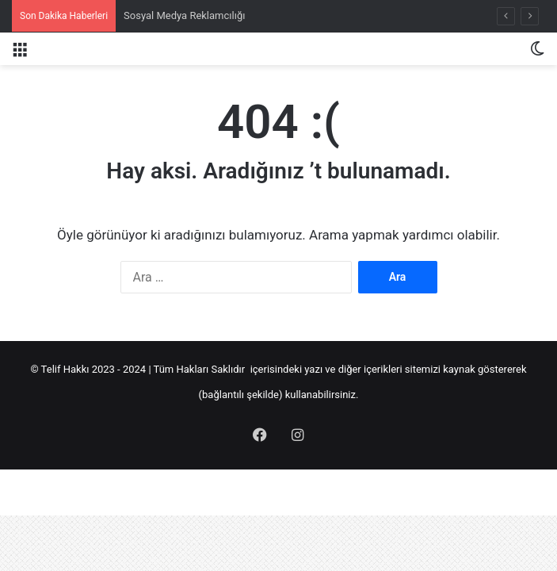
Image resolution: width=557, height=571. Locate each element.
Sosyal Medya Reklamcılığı (184, 15)
